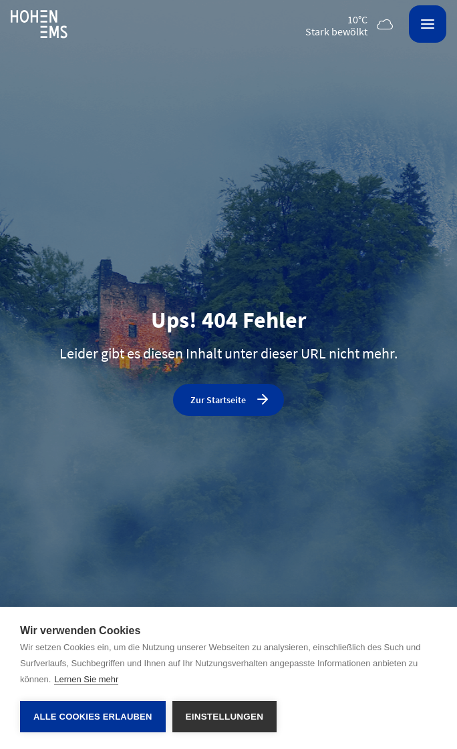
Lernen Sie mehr (86, 679)
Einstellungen (225, 717)
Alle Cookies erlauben (92, 717)
